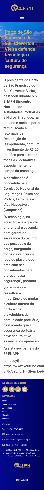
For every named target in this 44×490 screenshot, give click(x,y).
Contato (5, 415)
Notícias (5, 419)
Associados (7, 408)
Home (4, 401)
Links (4, 411)
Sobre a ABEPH (9, 404)
